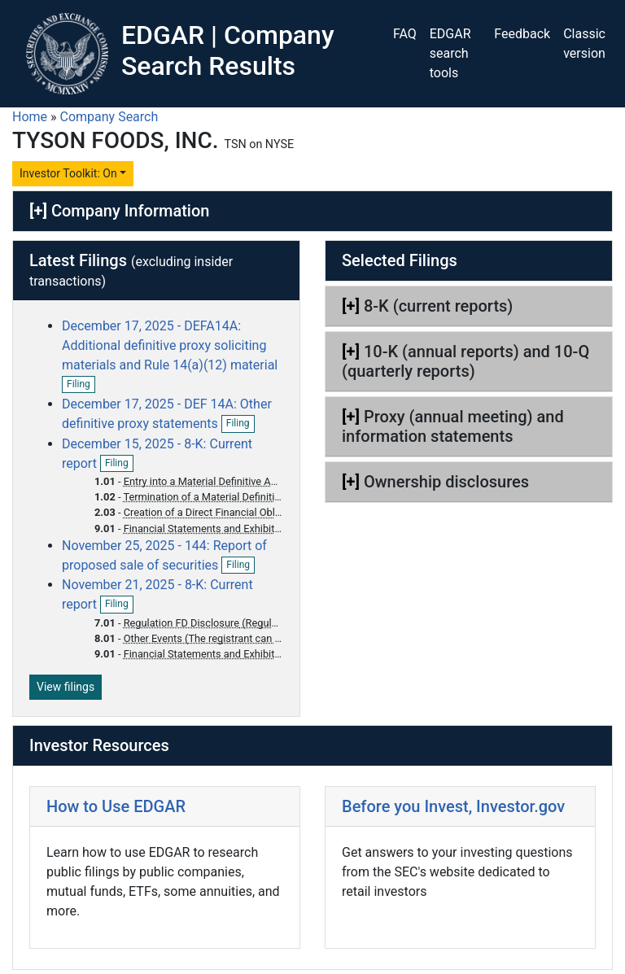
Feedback (522, 33)
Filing (81, 385)
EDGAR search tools (450, 53)
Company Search (109, 116)
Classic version (584, 43)
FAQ (405, 33)
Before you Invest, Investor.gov (453, 806)
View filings (65, 686)
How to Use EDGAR (116, 806)
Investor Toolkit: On (68, 173)
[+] (38, 211)
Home (29, 116)
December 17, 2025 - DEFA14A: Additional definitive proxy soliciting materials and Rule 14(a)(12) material (170, 345)
